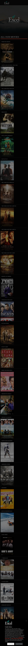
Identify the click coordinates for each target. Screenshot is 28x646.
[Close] (26, 622)
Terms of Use (20, 638)
